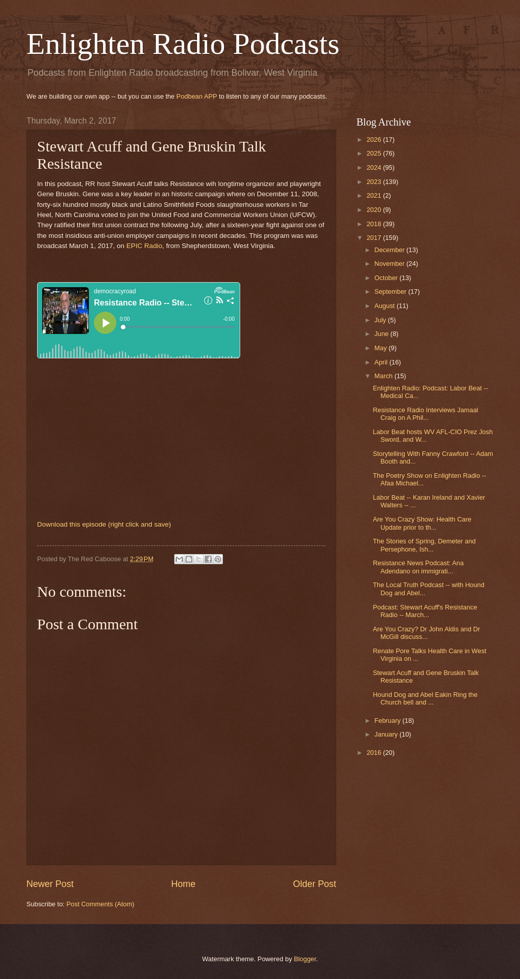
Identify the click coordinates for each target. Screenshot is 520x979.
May (381, 348)
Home (183, 884)
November (390, 263)
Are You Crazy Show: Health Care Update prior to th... (422, 523)
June (382, 334)
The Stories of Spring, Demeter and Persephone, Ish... (424, 545)
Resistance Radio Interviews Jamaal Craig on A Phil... (425, 413)
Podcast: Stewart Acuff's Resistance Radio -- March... (425, 611)
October (386, 278)
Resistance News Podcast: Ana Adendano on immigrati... (418, 566)
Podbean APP (196, 96)
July (380, 320)
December (390, 250)
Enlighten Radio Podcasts (183, 43)
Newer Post (50, 884)
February (388, 720)
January (386, 734)
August (385, 306)
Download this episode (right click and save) (104, 524)
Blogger (305, 959)
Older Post (314, 884)
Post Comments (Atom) (101, 904)
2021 (375, 195)
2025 (375, 153)
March (384, 376)
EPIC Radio (144, 246)
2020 (375, 209)
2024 (375, 167)
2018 (375, 224)
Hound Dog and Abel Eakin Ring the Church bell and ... (425, 698)
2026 (375, 139)
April (381, 362)
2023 (375, 182)
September (391, 291)
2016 (375, 752)
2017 (375, 237)
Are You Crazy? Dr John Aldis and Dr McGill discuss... (426, 632)
